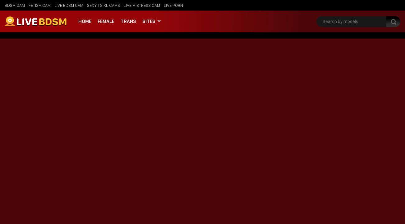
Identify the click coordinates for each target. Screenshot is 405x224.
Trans (128, 21)
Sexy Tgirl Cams (103, 5)
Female (106, 21)
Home (84, 21)
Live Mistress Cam (142, 5)
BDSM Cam (15, 5)
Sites (148, 21)
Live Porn (173, 5)
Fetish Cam (40, 5)
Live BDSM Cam (68, 5)
